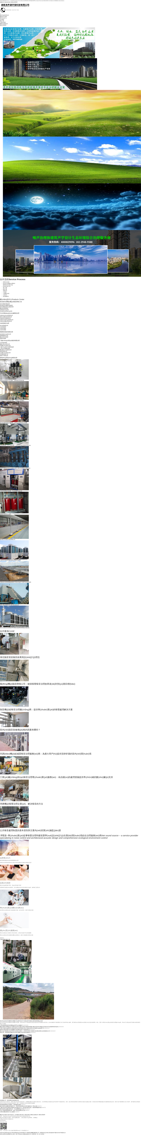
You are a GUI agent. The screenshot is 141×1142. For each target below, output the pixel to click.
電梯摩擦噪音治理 (4, 335)
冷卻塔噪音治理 (4, 323)
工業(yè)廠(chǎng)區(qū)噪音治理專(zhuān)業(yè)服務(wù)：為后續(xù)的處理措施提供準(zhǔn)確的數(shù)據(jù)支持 (56, 777)
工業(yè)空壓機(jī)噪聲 (5, 348)
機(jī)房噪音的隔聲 (4, 337)
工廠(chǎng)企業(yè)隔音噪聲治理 (10, 340)
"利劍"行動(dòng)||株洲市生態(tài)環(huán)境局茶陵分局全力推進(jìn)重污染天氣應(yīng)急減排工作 (22, 1028)
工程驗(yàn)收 (6, 293)
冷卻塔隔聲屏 (3, 327)
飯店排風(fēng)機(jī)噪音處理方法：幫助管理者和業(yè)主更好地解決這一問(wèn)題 (18, 1106)
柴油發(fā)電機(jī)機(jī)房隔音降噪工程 (11, 301)
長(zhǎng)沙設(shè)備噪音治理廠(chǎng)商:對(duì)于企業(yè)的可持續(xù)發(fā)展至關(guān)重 (21, 1020)
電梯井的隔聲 (3, 338)
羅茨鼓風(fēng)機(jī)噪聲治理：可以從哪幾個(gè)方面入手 (13, 1109)
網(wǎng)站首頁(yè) (4, 15)
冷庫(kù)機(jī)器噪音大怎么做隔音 (7, 1111)
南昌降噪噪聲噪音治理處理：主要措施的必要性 (10, 1104)
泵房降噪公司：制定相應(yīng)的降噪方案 (9, 1100)
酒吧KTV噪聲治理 (4, 355)
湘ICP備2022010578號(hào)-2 (59, 1132)
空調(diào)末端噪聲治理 (5, 318)
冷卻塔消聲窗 (3, 329)
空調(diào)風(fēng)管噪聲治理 (6, 319)
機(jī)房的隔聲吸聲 (4, 308)
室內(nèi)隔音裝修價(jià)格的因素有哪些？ (20, 730)
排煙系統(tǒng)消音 (4, 309)
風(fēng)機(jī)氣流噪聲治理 (6, 316)
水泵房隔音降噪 (3, 342)
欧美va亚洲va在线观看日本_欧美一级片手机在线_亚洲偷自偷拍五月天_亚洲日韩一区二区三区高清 (22, 1134)
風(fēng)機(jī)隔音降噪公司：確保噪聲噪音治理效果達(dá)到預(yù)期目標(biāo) (37, 684)
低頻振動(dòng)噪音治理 (5, 334)
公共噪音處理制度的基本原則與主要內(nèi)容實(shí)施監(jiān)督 (30, 830)
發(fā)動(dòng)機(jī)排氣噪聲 (6, 305)
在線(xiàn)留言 (7, 2)
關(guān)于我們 (3, 16)
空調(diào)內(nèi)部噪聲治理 (6, 315)
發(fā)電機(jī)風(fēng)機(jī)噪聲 (7, 306)
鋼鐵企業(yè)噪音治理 (5, 344)
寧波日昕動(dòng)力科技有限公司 (19, 1132)
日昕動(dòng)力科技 (44, 1132)
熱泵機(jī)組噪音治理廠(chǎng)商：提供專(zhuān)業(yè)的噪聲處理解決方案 (36, 709)
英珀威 (50, 1132)
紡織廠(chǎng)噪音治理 (5, 345)
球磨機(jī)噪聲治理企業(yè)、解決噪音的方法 (21, 804)
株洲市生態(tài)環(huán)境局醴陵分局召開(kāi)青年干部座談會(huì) (15, 1029)
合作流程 (12, 279)
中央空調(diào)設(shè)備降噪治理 (9, 313)
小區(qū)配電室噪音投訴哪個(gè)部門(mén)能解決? (11, 1025)
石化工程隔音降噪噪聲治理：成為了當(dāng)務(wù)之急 (12, 1110)
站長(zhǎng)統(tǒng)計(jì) (5, 1132)
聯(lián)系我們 (14, 2)
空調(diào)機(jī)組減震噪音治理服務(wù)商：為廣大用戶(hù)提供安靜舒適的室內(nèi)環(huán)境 (45, 754)
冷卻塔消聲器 (3, 328)
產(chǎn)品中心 (3, 18)
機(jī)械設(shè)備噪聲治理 (6, 349)
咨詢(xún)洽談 (6, 282)
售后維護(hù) (6, 296)
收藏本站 (2, 2)
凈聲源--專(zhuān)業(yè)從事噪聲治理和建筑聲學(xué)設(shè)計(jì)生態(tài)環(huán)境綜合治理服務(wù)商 (69, 836)
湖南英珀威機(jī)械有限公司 (33, 1132)
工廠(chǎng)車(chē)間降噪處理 (7, 347)
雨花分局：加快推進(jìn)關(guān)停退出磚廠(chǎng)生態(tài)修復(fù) (15, 1032)
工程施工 (5, 292)
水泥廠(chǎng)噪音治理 (5, 352)
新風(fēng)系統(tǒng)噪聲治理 (8, 357)
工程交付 (5, 294)
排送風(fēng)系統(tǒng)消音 (6, 311)
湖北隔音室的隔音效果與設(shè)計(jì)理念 (20, 657)
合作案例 (2, 19)
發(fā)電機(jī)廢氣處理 (5, 304)
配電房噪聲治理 (3, 351)
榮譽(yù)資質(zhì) (4, 23)
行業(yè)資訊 (3, 22)
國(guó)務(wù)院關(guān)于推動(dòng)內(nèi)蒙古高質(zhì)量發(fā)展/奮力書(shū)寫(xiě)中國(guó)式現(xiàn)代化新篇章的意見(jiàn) (29, 1026)
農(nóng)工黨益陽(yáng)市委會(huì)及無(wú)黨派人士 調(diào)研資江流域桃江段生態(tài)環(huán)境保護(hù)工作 (25, 1031)
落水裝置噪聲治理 (4, 325)
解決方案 (2, 20)
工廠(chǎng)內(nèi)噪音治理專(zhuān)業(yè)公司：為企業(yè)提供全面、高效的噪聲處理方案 (21, 1107)
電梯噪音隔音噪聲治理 (6, 332)
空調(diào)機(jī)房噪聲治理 (6, 321)
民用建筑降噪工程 (4, 354)
